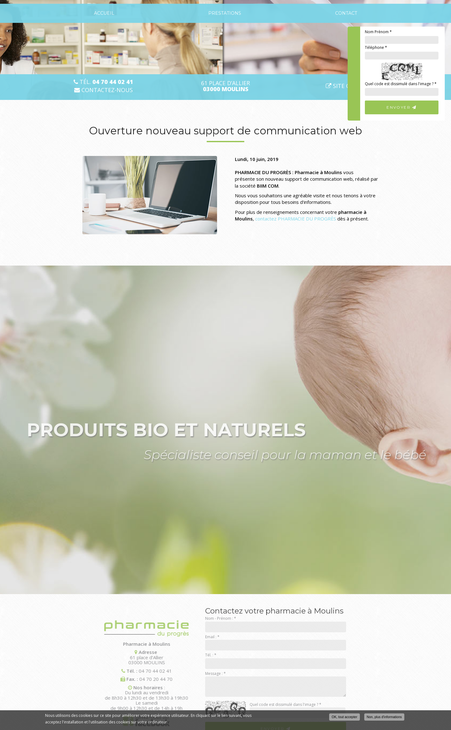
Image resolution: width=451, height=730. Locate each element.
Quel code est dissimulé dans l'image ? (401, 83)
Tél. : (210, 655)
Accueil (104, 13)
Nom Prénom (378, 31)
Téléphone (376, 47)
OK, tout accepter (344, 717)
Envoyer (401, 107)
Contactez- (103, 90)
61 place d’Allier (225, 86)
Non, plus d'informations (384, 717)
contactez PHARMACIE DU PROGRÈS (295, 218)
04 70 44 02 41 (122, 671)
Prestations (224, 13)
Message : (215, 673)
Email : (212, 636)
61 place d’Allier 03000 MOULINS (114, 657)
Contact (346, 13)
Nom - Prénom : (220, 618)
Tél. (103, 82)
